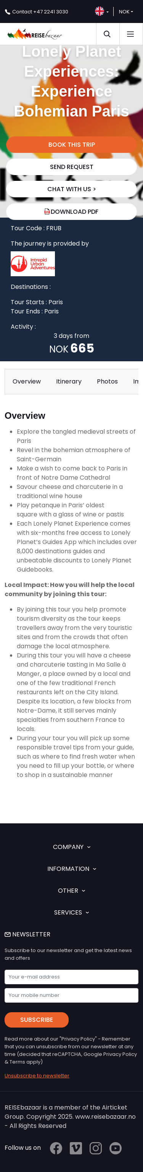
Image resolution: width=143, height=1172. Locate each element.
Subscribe (36, 1019)
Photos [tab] (107, 381)
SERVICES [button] (71, 912)
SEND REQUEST (71, 166)
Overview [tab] (27, 381)
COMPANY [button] (71, 847)
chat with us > (71, 189)
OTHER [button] (71, 890)
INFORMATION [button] (71, 868)
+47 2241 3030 (40, 11)
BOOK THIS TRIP (71, 144)
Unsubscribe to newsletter (37, 1075)
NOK (124, 11)
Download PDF (71, 211)
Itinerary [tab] (69, 381)
